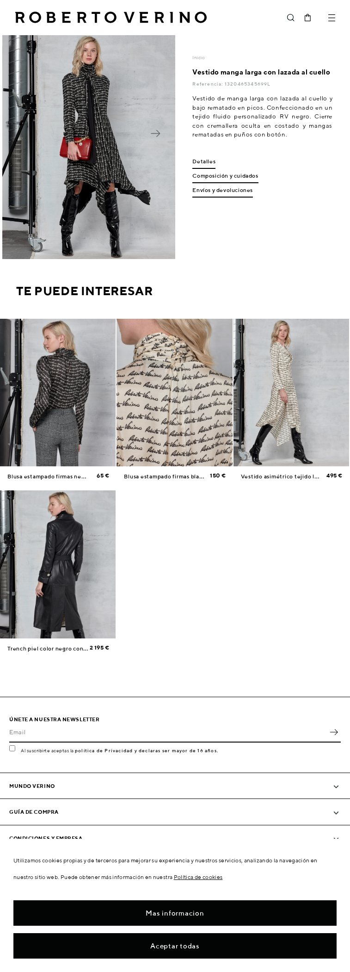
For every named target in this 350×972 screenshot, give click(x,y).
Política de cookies (198, 876)
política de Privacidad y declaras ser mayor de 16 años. (146, 750)
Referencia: (208, 84)
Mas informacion (175, 913)
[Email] (168, 732)
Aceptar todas (175, 946)
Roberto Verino (111, 17)
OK (334, 732)
